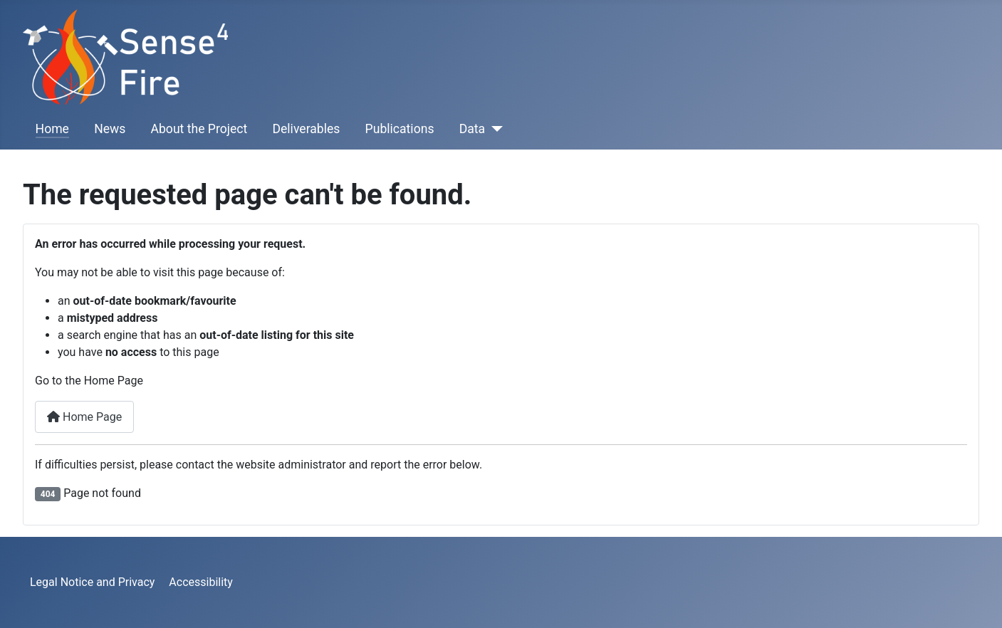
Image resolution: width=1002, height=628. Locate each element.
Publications (399, 129)
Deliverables (306, 129)
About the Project (199, 129)
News (109, 129)
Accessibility (201, 582)
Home (52, 129)
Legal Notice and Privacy (92, 582)
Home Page (84, 417)
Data (472, 129)
